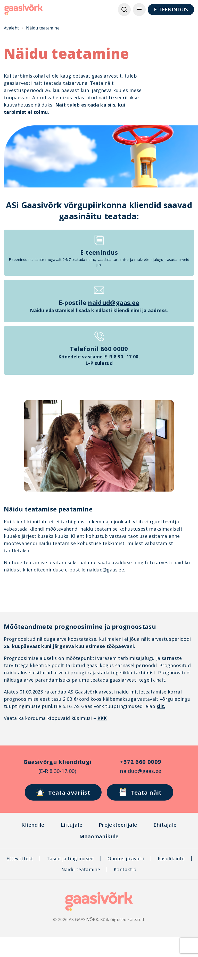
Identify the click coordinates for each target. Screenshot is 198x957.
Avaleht (11, 28)
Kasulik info (171, 858)
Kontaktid (125, 869)
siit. (161, 706)
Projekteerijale (118, 824)
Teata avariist (63, 792)
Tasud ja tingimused (70, 858)
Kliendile (32, 824)
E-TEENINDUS (171, 9)
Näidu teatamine (80, 869)
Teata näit (140, 792)
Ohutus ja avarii (126, 858)
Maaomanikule (98, 836)
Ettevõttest (19, 858)
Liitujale (71, 824)
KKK (102, 718)
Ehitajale (164, 824)
